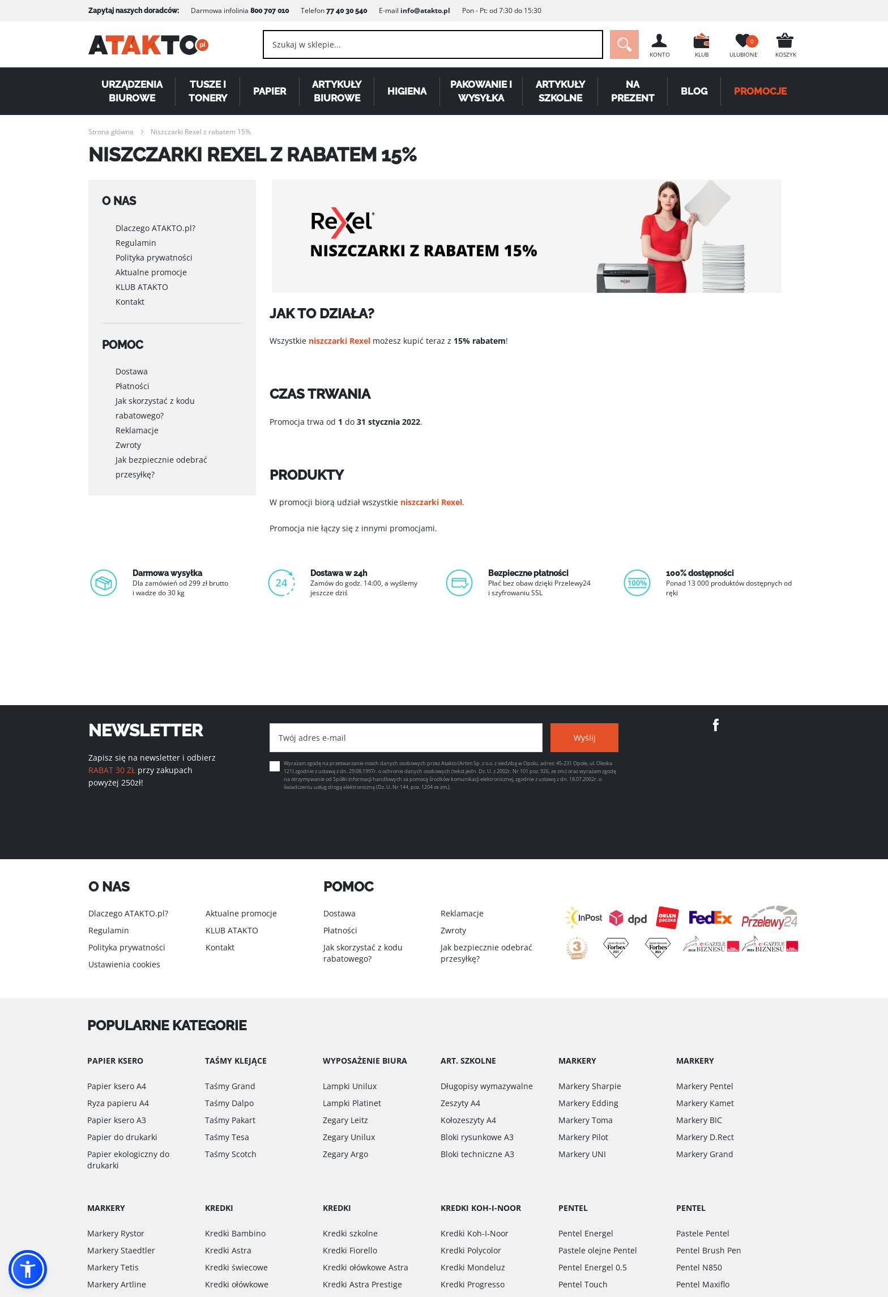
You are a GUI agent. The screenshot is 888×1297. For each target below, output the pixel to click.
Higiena (406, 91)
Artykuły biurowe (336, 91)
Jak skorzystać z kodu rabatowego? (155, 408)
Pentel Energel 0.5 (592, 1267)
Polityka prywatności (154, 257)
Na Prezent (633, 91)
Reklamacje (137, 430)
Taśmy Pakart (230, 1120)
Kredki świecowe (236, 1267)
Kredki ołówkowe (236, 1284)
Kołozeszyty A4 (468, 1120)
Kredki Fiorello (350, 1250)
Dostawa (132, 371)
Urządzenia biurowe (132, 91)
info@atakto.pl (425, 10)
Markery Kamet (705, 1103)
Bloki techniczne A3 (477, 1154)
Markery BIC (699, 1120)
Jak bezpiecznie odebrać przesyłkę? (161, 467)
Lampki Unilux (350, 1086)
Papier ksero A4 (116, 1086)
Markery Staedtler (121, 1250)
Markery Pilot (583, 1137)
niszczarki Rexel (339, 340)
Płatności (133, 386)
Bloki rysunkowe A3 (477, 1137)
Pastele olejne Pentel (597, 1250)
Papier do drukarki (122, 1137)
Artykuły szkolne (560, 91)
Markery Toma (585, 1120)
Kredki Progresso (473, 1284)
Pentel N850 (699, 1267)
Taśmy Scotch (231, 1154)
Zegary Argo (345, 1154)
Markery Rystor (115, 1233)
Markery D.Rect (705, 1137)
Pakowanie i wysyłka (481, 91)
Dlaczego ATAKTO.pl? (155, 228)
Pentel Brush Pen (708, 1250)
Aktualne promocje (151, 272)
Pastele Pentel (702, 1233)
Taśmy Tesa (227, 1137)
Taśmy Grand (230, 1086)
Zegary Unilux (349, 1137)
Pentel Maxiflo (702, 1284)
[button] (27, 1269)
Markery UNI (582, 1154)
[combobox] (433, 44)
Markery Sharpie (589, 1086)
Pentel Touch (583, 1284)
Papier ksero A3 (116, 1120)
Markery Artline (116, 1284)
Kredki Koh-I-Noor (475, 1233)
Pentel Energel (585, 1233)
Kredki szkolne (350, 1233)
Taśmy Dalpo (229, 1103)
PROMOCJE (760, 91)
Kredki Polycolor (471, 1250)
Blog (694, 91)
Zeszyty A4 (460, 1103)
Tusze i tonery (208, 91)
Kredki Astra (228, 1250)
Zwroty (128, 445)
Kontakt (130, 301)
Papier (269, 91)
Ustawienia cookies (124, 964)
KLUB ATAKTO (142, 286)
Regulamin (136, 242)
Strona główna (111, 131)
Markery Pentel (704, 1086)
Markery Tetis (113, 1267)
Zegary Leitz (345, 1120)
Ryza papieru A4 (118, 1103)
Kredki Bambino (235, 1233)
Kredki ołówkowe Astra (365, 1267)
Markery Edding (588, 1103)
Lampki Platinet (352, 1103)
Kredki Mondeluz (473, 1267)
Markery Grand (704, 1154)
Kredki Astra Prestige (362, 1284)
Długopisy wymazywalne (487, 1086)
